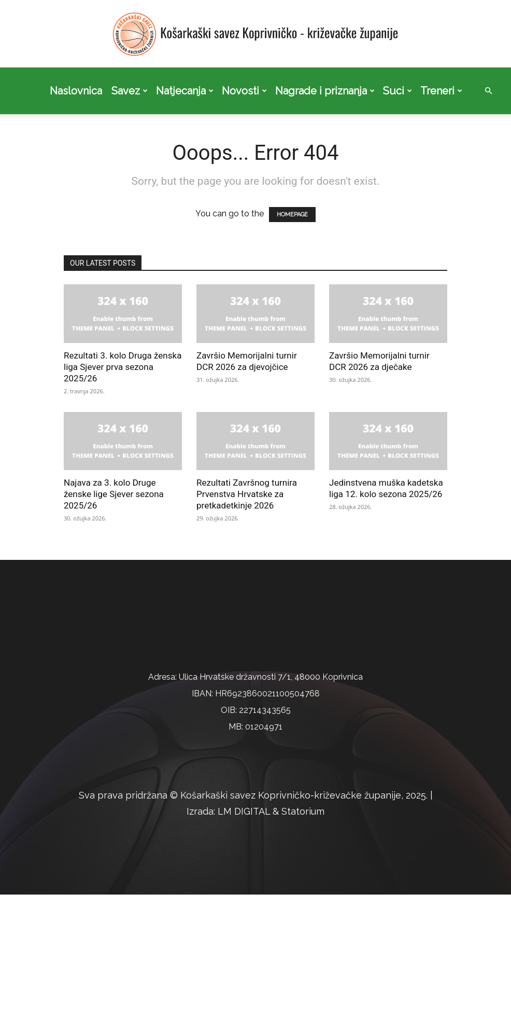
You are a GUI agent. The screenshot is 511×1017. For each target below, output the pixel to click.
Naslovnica (76, 91)
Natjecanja (185, 91)
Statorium (302, 933)
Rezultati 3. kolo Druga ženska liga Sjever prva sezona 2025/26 (122, 366)
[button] (488, 91)
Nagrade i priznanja (325, 91)
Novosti (244, 91)
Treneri (441, 91)
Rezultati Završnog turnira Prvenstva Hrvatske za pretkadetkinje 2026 (246, 494)
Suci (397, 91)
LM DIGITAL (244, 933)
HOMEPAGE (292, 214)
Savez (129, 91)
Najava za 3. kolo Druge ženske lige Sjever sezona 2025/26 (114, 494)
